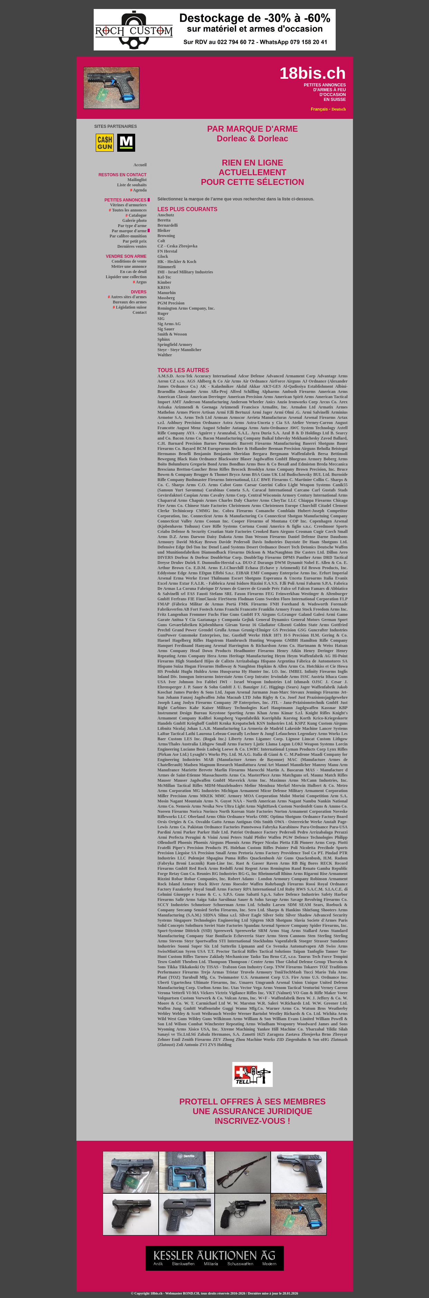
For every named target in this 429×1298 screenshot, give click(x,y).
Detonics (308, 547)
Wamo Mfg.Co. (249, 1008)
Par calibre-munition (130, 236)
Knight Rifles (317, 713)
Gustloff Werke (246, 635)
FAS (191, 593)
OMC (264, 816)
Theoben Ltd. (194, 961)
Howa (342, 666)
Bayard (188, 448)
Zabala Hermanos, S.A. (218, 1034)
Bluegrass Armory (305, 459)
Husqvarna (230, 671)
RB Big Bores (305, 863)
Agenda (140, 190)
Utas (235, 987)
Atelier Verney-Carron (312, 422)
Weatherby (338, 1008)
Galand (304, 614)
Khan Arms (268, 713)
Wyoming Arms (172, 1029)
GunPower (167, 635)
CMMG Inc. (208, 510)
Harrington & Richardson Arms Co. (262, 645)
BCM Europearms (213, 448)
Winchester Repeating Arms (229, 1024)
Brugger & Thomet (211, 474)
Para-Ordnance (314, 827)
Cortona (247, 526)
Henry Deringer (318, 650)
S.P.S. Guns (233, 894)
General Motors (305, 619)
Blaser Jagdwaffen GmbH (263, 459)
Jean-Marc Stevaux (287, 692)
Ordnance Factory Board (324, 816)
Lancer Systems (333, 728)
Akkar (254, 386)
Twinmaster (228, 977)
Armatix (325, 407)
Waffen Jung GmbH (177, 1008)
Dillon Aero (337, 552)
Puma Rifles (236, 858)
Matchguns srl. (295, 775)
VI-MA (192, 992)
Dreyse (164, 562)
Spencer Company (292, 925)
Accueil (141, 164)
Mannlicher (300, 764)
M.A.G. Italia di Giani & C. (263, 754)
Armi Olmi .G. (287, 412)
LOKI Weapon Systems (313, 744)
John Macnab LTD (233, 697)
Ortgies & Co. (181, 821)
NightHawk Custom (274, 806)
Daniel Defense (301, 536)
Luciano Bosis (192, 749)
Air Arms (232, 381)
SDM (292, 904)
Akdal (241, 386)
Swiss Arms (336, 946)
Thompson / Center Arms (251, 961)
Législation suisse (131, 307)
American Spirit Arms (294, 396)
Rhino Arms (291, 873)
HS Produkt (168, 671)
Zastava (293, 1034)
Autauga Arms (245, 427)
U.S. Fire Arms (296, 977)
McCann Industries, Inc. (324, 780)
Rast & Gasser (250, 863)
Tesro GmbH (169, 961)
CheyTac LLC (284, 500)
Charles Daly (230, 500)
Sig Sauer (166, 329)
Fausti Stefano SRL (215, 593)
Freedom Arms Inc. (330, 609)
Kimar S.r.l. (292, 713)
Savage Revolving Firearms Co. (318, 899)
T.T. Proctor (218, 951)
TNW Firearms (288, 967)
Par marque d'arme (131, 230)
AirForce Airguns (285, 381)
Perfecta (176, 837)
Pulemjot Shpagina (205, 858)
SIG (161, 318)
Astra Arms (233, 422)
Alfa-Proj (219, 391)
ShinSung (310, 909)
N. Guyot (223, 801)
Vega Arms (262, 987)
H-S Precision (296, 635)
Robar (177, 878)
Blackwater (228, 459)
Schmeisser (201, 904)
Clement (340, 505)
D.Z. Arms (179, 536)
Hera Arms (217, 655)
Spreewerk (223, 930)
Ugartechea (181, 982)
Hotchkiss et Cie (321, 666)
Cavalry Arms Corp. (228, 495)
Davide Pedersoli (234, 541)
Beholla (323, 448)
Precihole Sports (333, 847)
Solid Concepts (171, 925)
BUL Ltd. (321, 474)
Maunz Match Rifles (329, 775)
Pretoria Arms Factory (259, 852)
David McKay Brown (196, 541)
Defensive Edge (171, 547)
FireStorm (227, 598)
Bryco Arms (240, 474)
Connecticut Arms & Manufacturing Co (226, 516)
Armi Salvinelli (315, 412)
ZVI (203, 1044)
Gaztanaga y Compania (218, 619)
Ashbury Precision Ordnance (194, 422)
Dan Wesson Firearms (265, 536)
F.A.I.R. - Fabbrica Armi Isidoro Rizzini (227, 583)
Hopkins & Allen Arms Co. (281, 666)
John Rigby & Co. (269, 697)
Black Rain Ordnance (197, 459)
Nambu (309, 801)
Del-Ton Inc (196, 547)
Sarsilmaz (227, 899)
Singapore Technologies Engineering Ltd (211, 920)
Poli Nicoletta (303, 847)
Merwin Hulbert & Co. (313, 785)
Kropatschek (244, 723)
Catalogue (137, 215)
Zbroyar (340, 1034)
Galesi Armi (324, 614)
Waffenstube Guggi (215, 1008)
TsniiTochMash (288, 972)
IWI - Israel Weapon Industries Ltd (255, 681)
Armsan (220, 417)
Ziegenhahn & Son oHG (307, 1039)
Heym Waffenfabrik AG (308, 655)
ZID (280, 1039)
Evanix (341, 578)
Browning (166, 235)
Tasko (255, 956)
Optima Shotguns (285, 816)
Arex (343, 401)
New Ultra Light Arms (235, 806)
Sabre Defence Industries (296, 894)
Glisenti (284, 624)
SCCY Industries (173, 904)
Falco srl (289, 588)
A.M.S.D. (166, 376)
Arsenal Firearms (320, 417)
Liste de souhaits (133, 184)
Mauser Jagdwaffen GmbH (199, 780)
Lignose (293, 738)
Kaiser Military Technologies (229, 707)
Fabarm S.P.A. (319, 583)
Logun (284, 744)
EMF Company (264, 573)
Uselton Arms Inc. (213, 987)
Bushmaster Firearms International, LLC (223, 479)
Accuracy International (215, 376)
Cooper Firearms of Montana (259, 521)
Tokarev (311, 967)
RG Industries (224, 873)
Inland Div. (168, 676)
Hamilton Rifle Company (324, 640)
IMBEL (296, 671)
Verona (164, 992)
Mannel (282, 764)
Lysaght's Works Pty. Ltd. (213, 754)
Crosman (304, 531)
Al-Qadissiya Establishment (308, 386)
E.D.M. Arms (206, 567)
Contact (141, 312)
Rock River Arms (214, 884)
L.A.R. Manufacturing (219, 728)
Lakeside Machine (301, 728)
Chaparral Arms (173, 500)
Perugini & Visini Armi (207, 837)
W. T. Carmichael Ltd (204, 1003)
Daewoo (198, 536)
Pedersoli (287, 832)
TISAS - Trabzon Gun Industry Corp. (240, 967)
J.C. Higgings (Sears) (280, 687)
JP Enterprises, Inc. (251, 702)
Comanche (265, 510)
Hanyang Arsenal (211, 645)
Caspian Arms (196, 495)
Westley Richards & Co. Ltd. (295, 1013)
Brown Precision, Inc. (315, 469)
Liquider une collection (128, 276)
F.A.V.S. (271, 583)
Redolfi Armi (231, 868)
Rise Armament (333, 873)
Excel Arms (168, 583)
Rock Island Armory (177, 884)
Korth (305, 718)
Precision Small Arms (217, 852)
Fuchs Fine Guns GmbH (230, 614)
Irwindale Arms (285, 676)
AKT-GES (271, 386)
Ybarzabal (315, 1029)
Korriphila (271, 718)
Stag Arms (291, 930)
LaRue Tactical (171, 733)
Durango (265, 562)
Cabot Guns (231, 484)
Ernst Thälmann (214, 578)
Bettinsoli (339, 453)
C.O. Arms (208, 484)
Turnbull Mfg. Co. (199, 977)
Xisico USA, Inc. (203, 1029)
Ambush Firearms (298, 391)
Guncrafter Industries (327, 630)
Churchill (308, 505)
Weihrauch (212, 1013)
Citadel (324, 505)
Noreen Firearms (173, 811)
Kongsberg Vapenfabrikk (237, 718)
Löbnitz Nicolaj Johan (178, 728)
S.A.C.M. (315, 889)
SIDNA (209, 915)
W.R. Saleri (267, 1003)
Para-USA (338, 827)
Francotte (248, 609)
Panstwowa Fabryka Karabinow (270, 827)
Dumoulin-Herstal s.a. (221, 562)
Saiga (202, 899)
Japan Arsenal (237, 692)
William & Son (257, 1018)
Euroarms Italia (318, 578)
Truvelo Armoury (256, 972)
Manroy (319, 764)
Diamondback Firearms (223, 552)
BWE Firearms (274, 479)
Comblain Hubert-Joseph (301, 510)
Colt (161, 240)
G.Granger (287, 614)
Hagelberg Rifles (187, 640)
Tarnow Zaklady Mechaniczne (222, 956)
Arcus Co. (328, 401)
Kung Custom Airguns (327, 723)
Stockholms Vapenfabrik (275, 941)
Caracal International (272, 490)
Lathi (190, 733)
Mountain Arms (199, 801)
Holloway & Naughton (235, 666)
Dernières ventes (133, 246)
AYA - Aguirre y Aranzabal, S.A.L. (217, 433)
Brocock (238, 469)
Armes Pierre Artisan (195, 412)
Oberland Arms (202, 816)
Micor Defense (274, 790)
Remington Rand (285, 868)
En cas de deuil (135, 271)
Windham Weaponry (276, 1024)
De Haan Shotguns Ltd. (324, 541)
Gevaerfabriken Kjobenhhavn (196, 624)
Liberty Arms (241, 738)
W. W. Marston (241, 1003)
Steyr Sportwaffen (200, 941)
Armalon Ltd (302, 407)
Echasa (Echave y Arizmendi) (272, 567)
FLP (344, 598)
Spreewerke (245, 930)
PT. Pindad (328, 852)
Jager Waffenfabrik (317, 687)
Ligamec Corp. (270, 738)
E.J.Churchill (231, 567)
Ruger (163, 313)
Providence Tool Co (298, 852)
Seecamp (184, 909)
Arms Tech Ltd (198, 417)
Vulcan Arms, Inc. (240, 998)
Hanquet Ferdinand (176, 645)
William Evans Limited (293, 1018)
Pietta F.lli (289, 842)
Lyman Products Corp (306, 749)
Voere (342, 992)
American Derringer (208, 396)
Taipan (299, 951)
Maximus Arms (284, 780)
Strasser (321, 941)
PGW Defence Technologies (308, 837)
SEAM (305, 904)
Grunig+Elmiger (256, 630)
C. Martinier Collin (306, 479)
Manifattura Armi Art (253, 764)
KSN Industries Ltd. (275, 723)
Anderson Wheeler (247, 401)
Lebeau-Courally (228, 733)
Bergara (260, 453)
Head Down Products (210, 650)
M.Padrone (299, 754)
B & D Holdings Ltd (310, 433)
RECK (326, 863)
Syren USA (195, 951)
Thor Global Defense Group (301, 961)
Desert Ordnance (261, 547)
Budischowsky (299, 474)
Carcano (301, 490)
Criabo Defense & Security (182, 531)
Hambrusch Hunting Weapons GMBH (262, 640)
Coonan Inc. (217, 521)
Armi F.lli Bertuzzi (233, 412)
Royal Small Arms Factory (218, 889)
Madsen (191, 764)
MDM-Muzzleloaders (224, 785)
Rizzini (164, 878)
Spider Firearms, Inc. (328, 925)
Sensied (200, 909)
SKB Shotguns (279, 920)
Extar (184, 583)
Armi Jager (262, 412)
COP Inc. (298, 521)
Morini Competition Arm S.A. (320, 795)
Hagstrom (214, 640)
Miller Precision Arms (178, 795)
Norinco (210, 811)
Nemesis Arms (188, 806)
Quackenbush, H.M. (314, 858)
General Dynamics (272, 619)
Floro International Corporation (309, 598)
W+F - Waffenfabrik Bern (281, 998)
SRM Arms (268, 930)
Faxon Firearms (248, 593)
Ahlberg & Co (210, 381)
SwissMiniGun (171, 951)
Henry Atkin (289, 650)
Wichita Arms (335, 1013)
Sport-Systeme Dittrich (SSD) (185, 930)
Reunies (204, 873)
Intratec (262, 676)
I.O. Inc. (279, 671)
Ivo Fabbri (206, 681)
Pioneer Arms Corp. (318, 842)
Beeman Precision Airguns (292, 448)
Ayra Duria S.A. (265, 433)
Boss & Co (266, 464)
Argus (141, 282)
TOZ (323, 967)
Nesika (208, 806)
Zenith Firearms (196, 1039)
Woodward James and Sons (322, 1024)
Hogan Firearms (199, 666)
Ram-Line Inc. (220, 863)
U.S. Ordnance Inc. (330, 977)
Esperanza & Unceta (282, 578)
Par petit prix (136, 241)
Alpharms (270, 391)
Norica (196, 811)
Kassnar (328, 707)
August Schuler (216, 427)
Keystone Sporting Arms (232, 713)
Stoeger (305, 941)
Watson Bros (314, 1008)
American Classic (173, 396)
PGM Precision (171, 303)
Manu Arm (338, 764)
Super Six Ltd (205, 946)
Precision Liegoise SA (177, 852)
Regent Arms (257, 868)
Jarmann (260, 692)
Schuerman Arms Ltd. (234, 904)
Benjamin (202, 453)
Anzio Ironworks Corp (297, 401)
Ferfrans (179, 598)
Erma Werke (185, 578)
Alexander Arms (193, 391)
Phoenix (185, 842)
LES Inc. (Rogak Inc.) (205, 738)
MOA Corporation (261, 795)
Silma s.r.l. (227, 915)
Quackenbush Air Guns (271, 858)
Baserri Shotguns (319, 443)
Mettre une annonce (130, 266)
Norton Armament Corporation (303, 811)
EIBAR (242, 573)
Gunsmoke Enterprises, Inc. (204, 635)
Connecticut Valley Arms (181, 521)
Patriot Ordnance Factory (254, 832)
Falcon (304, 588)
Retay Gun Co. (182, 873)
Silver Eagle (250, 915)
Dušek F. (192, 562)
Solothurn (194, 925)
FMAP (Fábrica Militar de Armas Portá (197, 604)
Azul (286, 433)
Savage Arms (277, 899)
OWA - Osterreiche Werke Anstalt (305, 821)
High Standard (189, 661)
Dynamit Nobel (301, 562)
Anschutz (166, 215)
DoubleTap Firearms (262, 557)
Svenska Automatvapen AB (298, 946)
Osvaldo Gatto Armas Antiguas (224, 821)
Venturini (310, 987)
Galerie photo (136, 220)
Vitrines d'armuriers (130, 205)
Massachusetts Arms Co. (224, 775)
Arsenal (295, 417)
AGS (191, 381)
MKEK (206, 795)
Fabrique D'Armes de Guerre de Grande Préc (238, 588)
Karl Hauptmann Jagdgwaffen (289, 707)
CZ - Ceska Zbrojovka (177, 246)
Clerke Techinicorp (175, 510)
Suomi (183, 946)
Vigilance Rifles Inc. (247, 992)
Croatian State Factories (229, 531)
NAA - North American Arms (260, 801)
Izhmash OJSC (308, 681)
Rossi (310, 884)
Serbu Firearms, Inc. (227, 909)
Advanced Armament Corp (291, 376)
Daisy (212, 536)
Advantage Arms (332, 376)
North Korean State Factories (246, 811)
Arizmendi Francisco (239, 407)
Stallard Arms (316, 930)
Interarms (204, 676)
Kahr (194, 707)
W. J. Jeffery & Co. (323, 998)
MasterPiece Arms (264, 775)
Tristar (232, 972)
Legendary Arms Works (319, 733)
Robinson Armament (328, 878)
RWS (301, 889)
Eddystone (167, 573)
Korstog (290, 718)
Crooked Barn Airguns (273, 531)
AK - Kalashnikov (217, 386)
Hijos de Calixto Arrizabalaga (231, 661)
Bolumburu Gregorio (187, 464)
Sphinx (164, 339)
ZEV (217, 1039)
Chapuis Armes (203, 500)
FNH (274, 604)
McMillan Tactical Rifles (180, 785)
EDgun (205, 573)
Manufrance (168, 770)
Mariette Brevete (196, 770)
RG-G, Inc (248, 873)
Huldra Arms (206, 671)
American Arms (333, 391)
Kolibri (204, 718)
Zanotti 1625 (253, 1034)
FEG (269, 593)
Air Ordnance (255, 381)
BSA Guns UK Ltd (269, 474)
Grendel (205, 630)
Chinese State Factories (206, 505)
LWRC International (265, 749)
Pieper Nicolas (265, 842)
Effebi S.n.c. (224, 573)
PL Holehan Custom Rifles (248, 847)
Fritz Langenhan (173, 614)
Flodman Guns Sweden (258, 598)
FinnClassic (206, 598)
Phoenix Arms (238, 842)
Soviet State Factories (223, 925)
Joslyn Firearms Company (207, 702)
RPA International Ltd (263, 889)
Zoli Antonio (187, 1044)
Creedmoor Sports (330, 526)
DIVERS (165, 557)
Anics (270, 401)
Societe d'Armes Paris (327, 920)
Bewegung (167, 459)
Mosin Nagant (170, 801)
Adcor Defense (251, 376)
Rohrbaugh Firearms (284, 884)
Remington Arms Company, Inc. (186, 308)
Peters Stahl (242, 837)
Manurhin (167, 292)
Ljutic (258, 744)
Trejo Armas (212, 972)
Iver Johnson (181, 681)
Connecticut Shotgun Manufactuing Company (305, 516)
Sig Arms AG (169, 323)
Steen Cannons (292, 935)
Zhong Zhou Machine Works (249, 1039)
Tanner (332, 951)
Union (297, 982)
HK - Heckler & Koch (177, 261)
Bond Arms (217, 464)
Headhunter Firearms (254, 650)
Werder (229, 1013)
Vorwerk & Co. (209, 998)
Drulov (177, 562)
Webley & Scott (186, 1013)
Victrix (221, 992)
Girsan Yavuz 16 (240, 624)
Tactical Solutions (275, 951)
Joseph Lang (169, 702)
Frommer (197, 614)
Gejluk (248, 619)
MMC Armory (228, 795)
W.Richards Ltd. (295, 1003)
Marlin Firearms (229, 770)
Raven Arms (278, 863)
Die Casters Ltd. (310, 552)
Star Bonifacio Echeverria (229, 935)
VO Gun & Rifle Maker (314, 992)
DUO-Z (249, 562)
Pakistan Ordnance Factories (214, 827)
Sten (312, 935)
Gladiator (267, 624)
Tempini (340, 956)
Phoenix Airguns (208, 842)
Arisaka (165, 407)
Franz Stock (301, 609)
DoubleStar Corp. (227, 557)
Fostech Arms (211, 609)
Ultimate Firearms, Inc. (215, 982)
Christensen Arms (245, 505)
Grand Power (184, 630)
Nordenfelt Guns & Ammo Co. (320, 806)
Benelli (185, 453)
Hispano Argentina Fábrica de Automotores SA (304, 661)
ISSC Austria (312, 676)
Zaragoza (275, 1034)
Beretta (164, 220)
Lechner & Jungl (259, 733)
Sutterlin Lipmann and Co (246, 946)
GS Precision (284, 630)
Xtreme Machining (238, 1029)
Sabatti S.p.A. (259, 894)
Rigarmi (311, 873)
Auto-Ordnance (274, 427)
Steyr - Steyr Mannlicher (180, 349)
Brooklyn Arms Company (271, 469)
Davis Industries (267, 541)
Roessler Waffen (248, 884)
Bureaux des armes (131, 302)
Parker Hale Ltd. (213, 832)
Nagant (294, 801)
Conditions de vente (131, 261)
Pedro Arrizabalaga (315, 832)
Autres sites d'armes (129, 296)
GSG (302, 630)
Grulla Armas (227, 630)
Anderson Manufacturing (206, 401)
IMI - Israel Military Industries (185, 272)
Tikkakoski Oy (192, 967)
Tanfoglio (315, 951)
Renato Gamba (316, 868)
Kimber (164, 282)
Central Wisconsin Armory (272, 495)
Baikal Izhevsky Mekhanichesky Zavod (297, 438)
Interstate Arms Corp (234, 676)
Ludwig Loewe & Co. (226, 749)
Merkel (283, 785)
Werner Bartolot (253, 1013)
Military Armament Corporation (317, 790)
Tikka (172, 967)
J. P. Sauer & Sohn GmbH (207, 687)
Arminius (339, 412)
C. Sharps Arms (181, 484)
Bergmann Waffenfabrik (292, 453)
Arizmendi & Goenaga (195, 407)
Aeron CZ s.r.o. (171, 381)
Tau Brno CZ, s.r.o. (279, 956)
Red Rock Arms (203, 868)
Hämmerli (167, 266)
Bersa (323, 453)
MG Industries (206, 790)
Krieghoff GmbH (202, 723)
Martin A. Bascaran (285, 770)
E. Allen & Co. (329, 562)
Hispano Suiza (170, 666)
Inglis (343, 671)
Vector (246, 987)
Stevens (176, 941)
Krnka (225, 723)
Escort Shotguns (246, 578)
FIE (191, 598)
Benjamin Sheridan (232, 453)
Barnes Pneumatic (220, 443)
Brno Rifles (219, 469)
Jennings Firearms (322, 692)
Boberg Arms (336, 459)
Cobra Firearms (238, 510)
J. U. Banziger (246, 687)
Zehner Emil (169, 1039)
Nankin (324, 801)
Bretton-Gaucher (192, 469)
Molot (285, 795)
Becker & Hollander (249, 448)
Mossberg (166, 297)
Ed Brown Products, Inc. (325, 567)
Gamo (342, 614)
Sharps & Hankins (284, 909)
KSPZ (300, 723)
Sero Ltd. (256, 909)
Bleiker (164, 230)
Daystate (292, 541)
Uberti (163, 982)
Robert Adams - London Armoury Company (268, 878)
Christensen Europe (280, 505)
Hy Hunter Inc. (256, 671)
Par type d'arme (134, 225)
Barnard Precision (185, 443)
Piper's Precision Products (197, 847)
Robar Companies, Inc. (205, 878)
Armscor (237, 417)
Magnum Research (216, 764)
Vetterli (178, 992)
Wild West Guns (172, 1018)
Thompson (217, 961)
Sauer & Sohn (251, 899)
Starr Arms (266, 935)
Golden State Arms (311, 624)
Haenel (164, 640)
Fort (194, 609)
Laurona (204, 733)
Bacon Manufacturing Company (232, 438)
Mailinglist (139, 179)
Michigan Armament (240, 790)
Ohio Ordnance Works (237, 816)
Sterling (324, 935)
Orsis (162, 821)
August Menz (188, 427)
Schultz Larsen (271, 904)
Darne (322, 536)
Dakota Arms (231, 536)
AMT (176, 401)
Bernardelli (168, 225)
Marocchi (255, 770)
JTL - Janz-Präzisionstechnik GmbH (304, 702)
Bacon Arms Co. (187, 438)
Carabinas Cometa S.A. (228, 490)
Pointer (282, 847)
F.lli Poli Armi (292, 583)
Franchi (232, 609)
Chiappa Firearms (315, 500)
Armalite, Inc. (275, 407)
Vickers (207, 992)
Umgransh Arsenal (272, 982)
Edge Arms (188, 573)
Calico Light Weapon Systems (302, 484)
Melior (250, 785)
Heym (280, 655)
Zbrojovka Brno (316, 1034)
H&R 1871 (271, 635)
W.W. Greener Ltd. (329, 1003)
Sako (212, 899)
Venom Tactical (287, 987)
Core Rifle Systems (219, 526)
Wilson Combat (188, 1024)
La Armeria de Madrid (262, 728)
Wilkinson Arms (227, 1018)
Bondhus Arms (242, 464)
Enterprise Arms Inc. (299, 573)
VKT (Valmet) (279, 992)
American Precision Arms (250, 396)
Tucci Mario (315, 972)
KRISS (164, 287)
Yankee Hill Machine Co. (280, 1029)
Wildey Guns (200, 1018)
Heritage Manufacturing (251, 655)
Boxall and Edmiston (296, 464)
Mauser (164, 780)
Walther (165, 354)
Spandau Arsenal (259, 925)
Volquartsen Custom (176, 998)
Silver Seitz (273, 915)
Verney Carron (334, 987)
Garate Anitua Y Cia (177, 619)
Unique (311, 982)
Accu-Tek (184, 376)
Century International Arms (322, 495)
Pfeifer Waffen (267, 837)
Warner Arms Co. (283, 1008)
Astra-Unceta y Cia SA (267, 422)
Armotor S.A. (170, 417)
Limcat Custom (316, 738)
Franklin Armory (274, 609)
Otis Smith (263, 821)
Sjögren (257, 920)
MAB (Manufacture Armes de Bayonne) (244, 759)
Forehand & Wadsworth (305, 604)
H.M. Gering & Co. (329, 635)
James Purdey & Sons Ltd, (198, 692)
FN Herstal (167, 251)
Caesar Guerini (258, 484)
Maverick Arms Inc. (247, 780)
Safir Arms (185, 899)
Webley (164, 1013)
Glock (163, 256)
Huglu (186, 671)
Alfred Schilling (244, 391)
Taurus (304, 956)
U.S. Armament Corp (260, 977)
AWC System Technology (312, 427)
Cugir (319, 531)
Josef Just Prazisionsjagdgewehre (318, 697)
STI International (235, 941)
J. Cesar (333, 681)
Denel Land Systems (227, 547)
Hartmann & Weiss (315, 645)
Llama (271, 744)
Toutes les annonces (129, 210)
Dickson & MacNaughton (269, 552)
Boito (162, 464)
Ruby (290, 889)
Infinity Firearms (320, 671)
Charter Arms (257, 500)
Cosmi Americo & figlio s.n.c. (284, 526)
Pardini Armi (170, 832)
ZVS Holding (220, 1044)
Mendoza (266, 785)
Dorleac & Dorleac (192, 557)
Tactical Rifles (244, 951)
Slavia (299, 920)
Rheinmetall (269, 873)
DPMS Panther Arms (302, 557)
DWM (280, 562)
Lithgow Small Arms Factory (225, 744)
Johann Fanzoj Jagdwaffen (190, 697)
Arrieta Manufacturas (267, 417)
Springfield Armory (175, 344)
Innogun (186, 676)
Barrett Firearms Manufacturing (270, 443)
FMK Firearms (253, 604)
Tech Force (322, 956)
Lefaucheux (286, 733)
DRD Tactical (335, 557)
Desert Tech (288, 547)
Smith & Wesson (172, 334)
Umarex (246, 982)
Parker (189, 832)
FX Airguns (265, 614)
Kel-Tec (164, 277)
